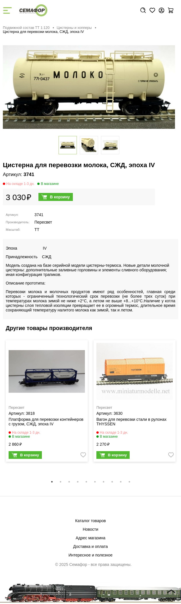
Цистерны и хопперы (74, 28)
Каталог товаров (90, 520)
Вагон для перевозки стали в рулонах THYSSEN (131, 421)
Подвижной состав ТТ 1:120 (26, 28)
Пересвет (43, 222)
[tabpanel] (47, 402)
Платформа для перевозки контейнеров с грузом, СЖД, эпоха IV (46, 421)
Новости (90, 529)
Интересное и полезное (91, 555)
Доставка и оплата (90, 546)
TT (36, 229)
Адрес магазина (91, 538)
